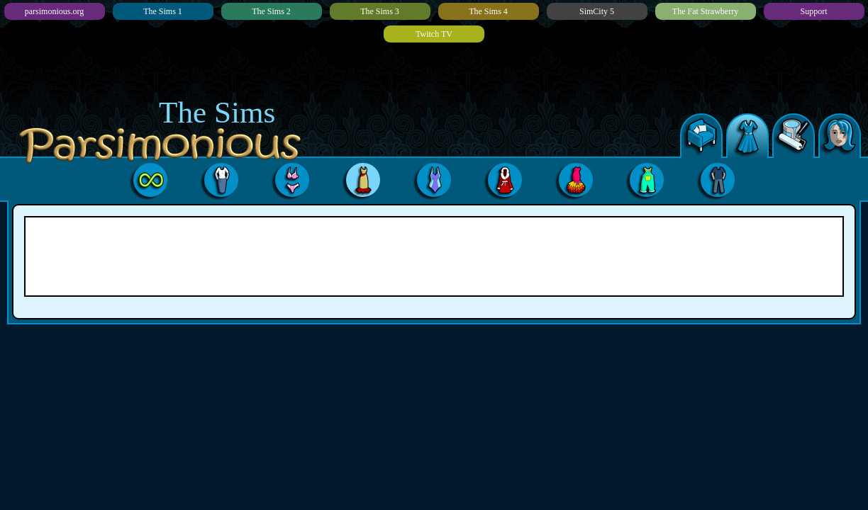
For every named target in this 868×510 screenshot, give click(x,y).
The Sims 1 (162, 11)
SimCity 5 (596, 11)
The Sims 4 (488, 11)
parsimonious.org (54, 11)
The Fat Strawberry (705, 11)
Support (813, 11)
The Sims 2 (271, 11)
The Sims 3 (379, 11)
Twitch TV (434, 34)
